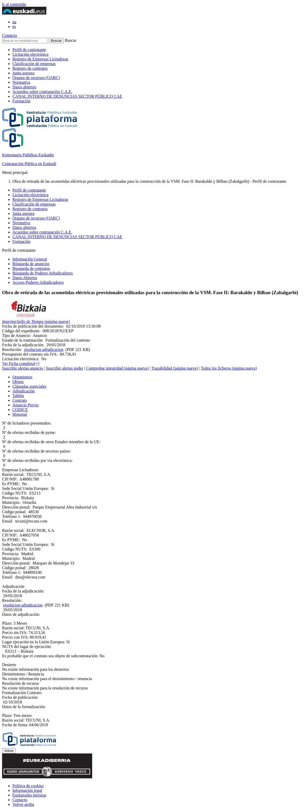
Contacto (9, 35)
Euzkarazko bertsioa (29, 795)
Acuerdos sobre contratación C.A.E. (42, 91)
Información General (29, 259)
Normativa (21, 82)
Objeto (18, 381)
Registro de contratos (30, 68)
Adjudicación (23, 391)
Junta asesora (23, 73)
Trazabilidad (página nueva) (174, 368)
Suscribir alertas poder (64, 368)
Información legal (27, 790)
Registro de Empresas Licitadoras (40, 59)
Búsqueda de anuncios (30, 264)
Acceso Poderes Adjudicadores (38, 282)
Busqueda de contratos (31, 268)
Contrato (19, 400)
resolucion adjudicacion (43, 349)
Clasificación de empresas (34, 63)
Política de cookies (28, 786)
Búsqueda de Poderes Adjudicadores (42, 273)
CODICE (20, 409)
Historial (19, 414)
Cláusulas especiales (29, 386)
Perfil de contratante (29, 49)
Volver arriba (23, 804)
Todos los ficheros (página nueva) (229, 368)
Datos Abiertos (24, 278)
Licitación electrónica (30, 54)
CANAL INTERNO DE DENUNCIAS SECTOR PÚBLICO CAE (67, 96)
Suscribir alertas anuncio (22, 368)
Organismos (22, 377)
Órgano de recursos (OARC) (36, 77)
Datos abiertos (24, 87)
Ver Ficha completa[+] (20, 363)
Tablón (18, 395)
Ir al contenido (14, 4)
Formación (21, 101)
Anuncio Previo (25, 405)
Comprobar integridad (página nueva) (117, 368)
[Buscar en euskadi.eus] (25, 40)
